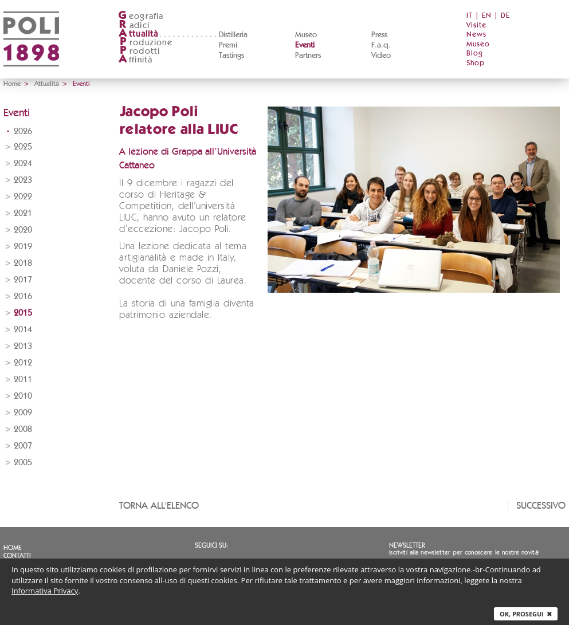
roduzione (145, 42)
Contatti (17, 555)
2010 (23, 396)
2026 (23, 131)
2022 (23, 196)
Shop (475, 63)
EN (487, 15)
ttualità (138, 34)
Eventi (305, 45)
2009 (23, 412)
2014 (23, 329)
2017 (23, 280)
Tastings (231, 56)
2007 (23, 446)
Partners (308, 56)
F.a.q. (381, 45)
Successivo (541, 505)
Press (379, 35)
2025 (23, 147)
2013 (23, 346)
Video (381, 56)
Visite (476, 25)
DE (505, 15)
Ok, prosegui (526, 614)
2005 (23, 462)
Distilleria (233, 35)
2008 (23, 429)
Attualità (46, 83)
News (476, 34)
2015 (23, 313)
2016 (23, 296)
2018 (23, 263)
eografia (141, 16)
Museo (306, 35)
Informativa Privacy (44, 590)
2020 (23, 230)
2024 (23, 163)
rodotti (139, 51)
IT (469, 15)
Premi (228, 45)
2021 (23, 213)
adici (134, 25)
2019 (23, 246)
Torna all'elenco (159, 505)
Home (12, 83)
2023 (23, 180)
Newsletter (407, 545)
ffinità (135, 60)
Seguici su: (211, 545)
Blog (474, 53)
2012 (23, 363)
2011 (23, 379)
